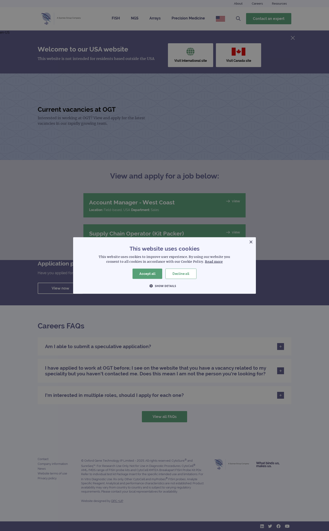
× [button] (250, 242)
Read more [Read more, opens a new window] (214, 262)
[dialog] (164, 265)
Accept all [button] (147, 274)
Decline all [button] (180, 274)
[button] (164, 285)
